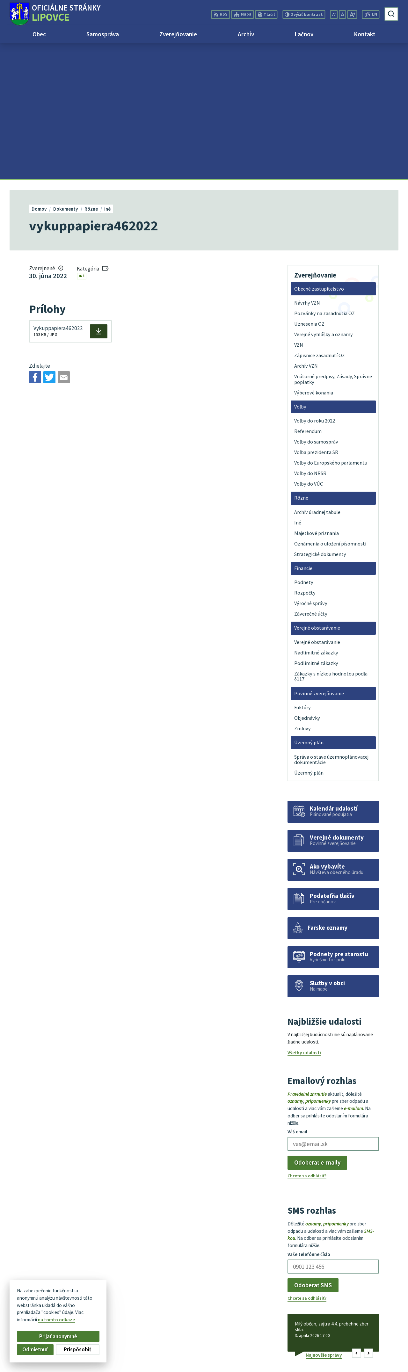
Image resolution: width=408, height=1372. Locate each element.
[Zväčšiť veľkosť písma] (352, 14)
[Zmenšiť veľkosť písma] (334, 14)
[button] (356, 1216)
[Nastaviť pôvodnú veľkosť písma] (342, 14)
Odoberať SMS (313, 1148)
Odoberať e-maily (317, 1026)
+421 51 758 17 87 (379, 1342)
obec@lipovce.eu (379, 1349)
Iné (81, 139)
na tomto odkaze (56, 1320)
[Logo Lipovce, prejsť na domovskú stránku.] (55, 14)
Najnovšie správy (324, 1218)
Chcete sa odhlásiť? (307, 1039)
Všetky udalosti (304, 916)
